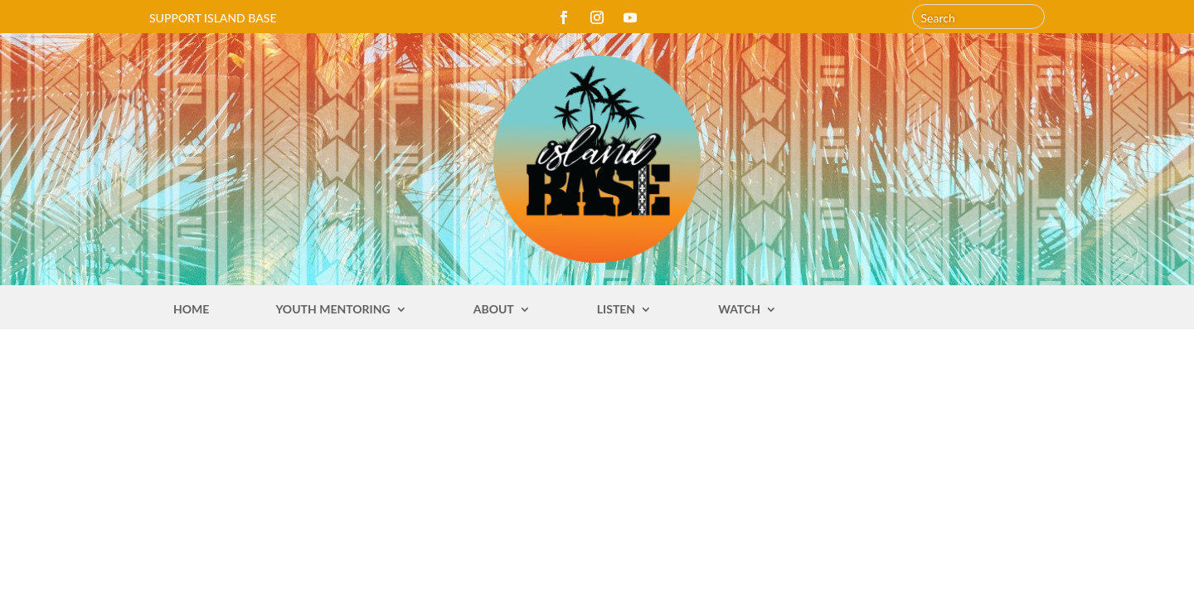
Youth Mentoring (332, 309)
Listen (616, 309)
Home (191, 309)
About (493, 309)
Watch (739, 309)
